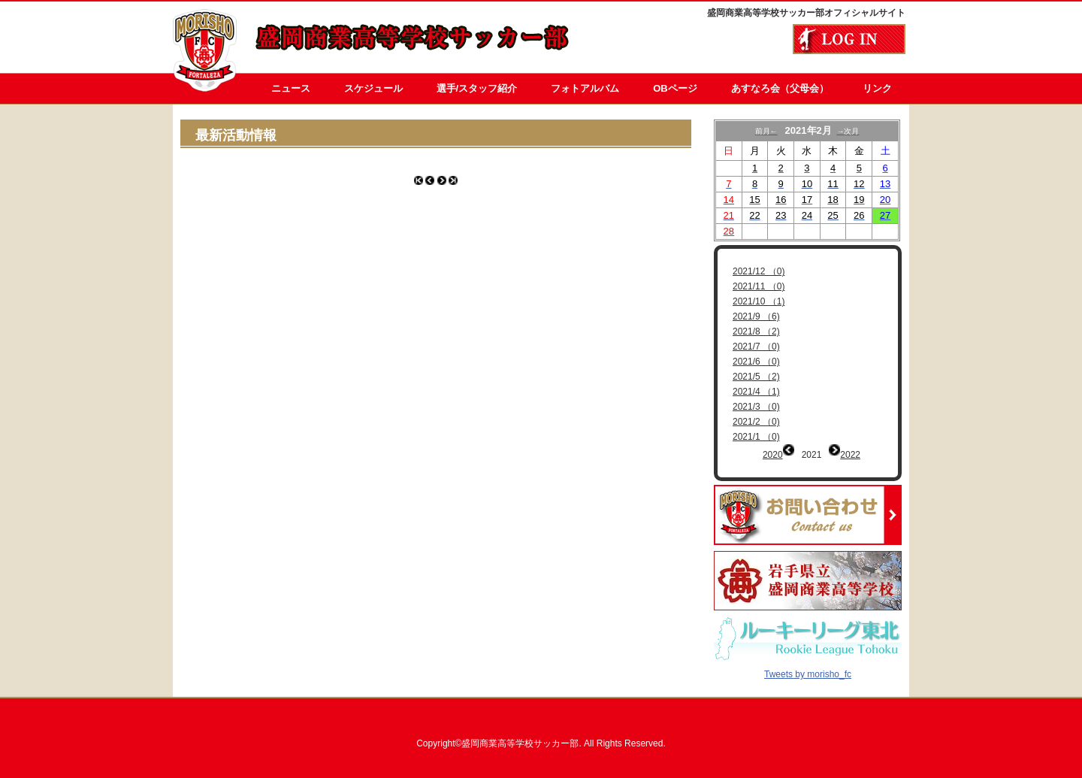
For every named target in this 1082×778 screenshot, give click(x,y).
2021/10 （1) (758, 301)
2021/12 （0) (758, 271)
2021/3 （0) (756, 406)
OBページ (675, 88)
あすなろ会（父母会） (780, 88)
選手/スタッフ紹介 (477, 88)
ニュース (290, 88)
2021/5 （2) (756, 376)
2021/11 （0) (758, 286)
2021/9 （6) (756, 316)
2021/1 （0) (756, 436)
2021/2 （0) (756, 421)
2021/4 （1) (756, 391)
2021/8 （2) (756, 331)
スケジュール (373, 88)
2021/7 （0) (756, 346)
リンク (877, 88)
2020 (773, 455)
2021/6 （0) (756, 361)
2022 (850, 455)
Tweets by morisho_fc (807, 663)
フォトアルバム (585, 88)
